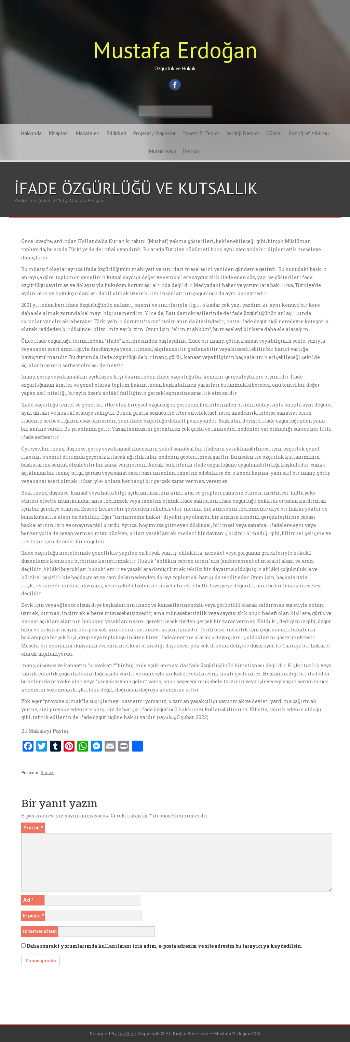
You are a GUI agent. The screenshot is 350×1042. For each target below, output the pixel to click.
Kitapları (59, 133)
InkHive (127, 1033)
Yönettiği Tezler (201, 133)
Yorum (33, 827)
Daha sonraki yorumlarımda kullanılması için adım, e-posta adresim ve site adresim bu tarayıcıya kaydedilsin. (164, 946)
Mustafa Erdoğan (175, 49)
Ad (28, 900)
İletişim (191, 151)
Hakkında (31, 133)
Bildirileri (116, 133)
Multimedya (162, 151)
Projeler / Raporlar (154, 133)
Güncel (274, 133)
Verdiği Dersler (242, 133)
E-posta (33, 915)
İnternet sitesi (40, 931)
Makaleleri (87, 133)
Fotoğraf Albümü (309, 133)
